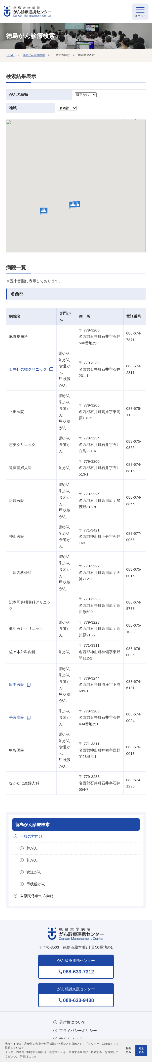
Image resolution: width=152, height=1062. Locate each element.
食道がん (34, 872)
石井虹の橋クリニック (28, 369)
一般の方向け (31, 836)
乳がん (32, 860)
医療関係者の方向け (37, 896)
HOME (11, 54)
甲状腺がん (35, 884)
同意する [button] (141, 1050)
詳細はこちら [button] (28, 1056)
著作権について (72, 1022)
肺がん (32, 848)
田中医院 (16, 684)
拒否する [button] (128, 1050)
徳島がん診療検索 (34, 54)
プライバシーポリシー (78, 1030)
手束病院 (16, 717)
